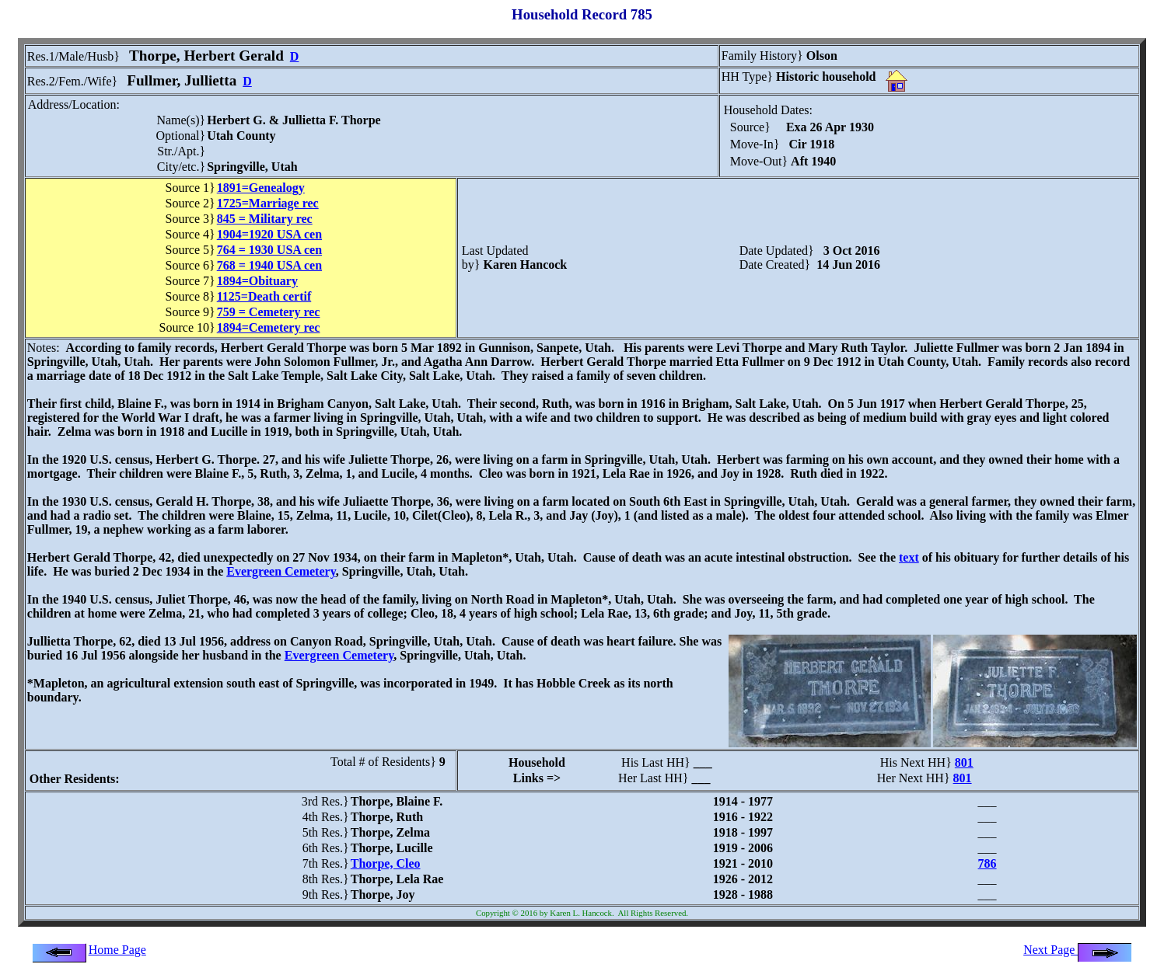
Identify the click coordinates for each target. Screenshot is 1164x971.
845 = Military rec (265, 218)
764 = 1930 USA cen (269, 249)
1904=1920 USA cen (269, 234)
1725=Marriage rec (268, 203)
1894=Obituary (257, 280)
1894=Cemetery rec (268, 327)
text (909, 557)
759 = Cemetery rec (268, 311)
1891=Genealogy (261, 187)
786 (987, 863)
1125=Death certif (264, 296)
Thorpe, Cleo (386, 863)
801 (964, 762)
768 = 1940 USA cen (269, 265)
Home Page (117, 949)
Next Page (1077, 949)
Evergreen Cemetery (281, 571)
